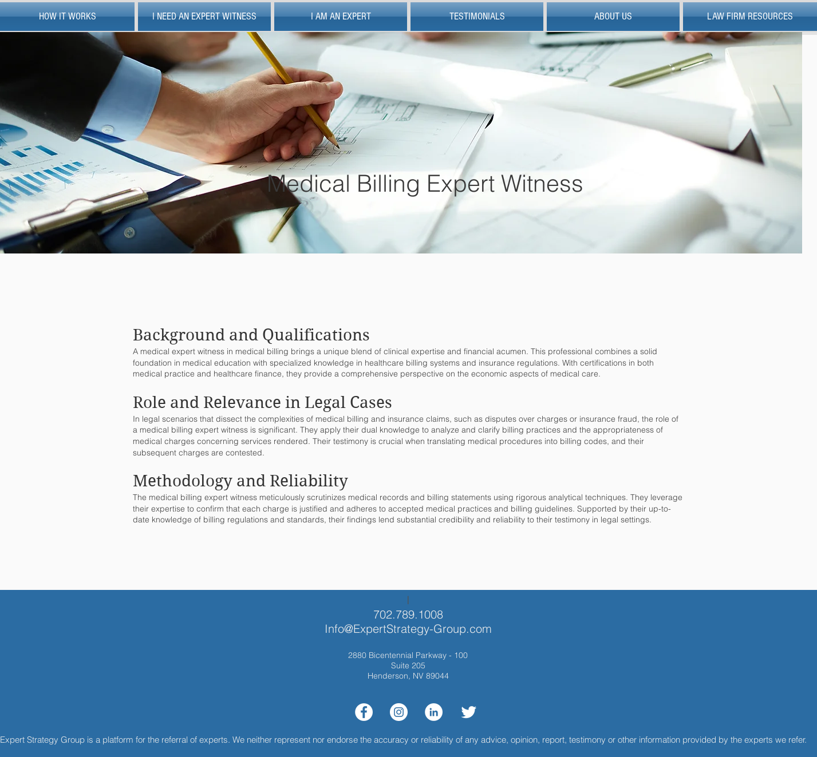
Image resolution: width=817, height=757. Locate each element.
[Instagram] (399, 712)
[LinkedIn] (434, 712)
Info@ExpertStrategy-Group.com (408, 628)
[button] (749, 16)
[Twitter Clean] (468, 712)
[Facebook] (364, 712)
